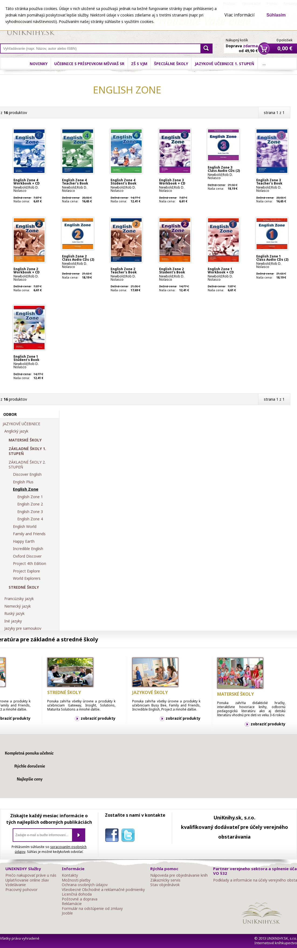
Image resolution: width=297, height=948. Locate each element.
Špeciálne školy (171, 63)
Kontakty (70, 875)
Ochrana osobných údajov (85, 884)
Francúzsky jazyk (19, 598)
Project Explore (26, 571)
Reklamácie (72, 903)
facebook (113, 836)
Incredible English (28, 548)
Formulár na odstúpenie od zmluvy (92, 908)
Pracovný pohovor (21, 889)
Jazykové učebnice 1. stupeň (224, 63)
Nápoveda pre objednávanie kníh (179, 875)
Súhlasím (276, 15)
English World (24, 526)
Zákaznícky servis (165, 880)
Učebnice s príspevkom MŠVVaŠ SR (89, 63)
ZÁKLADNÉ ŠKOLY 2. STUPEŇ (27, 464)
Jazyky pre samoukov (22, 628)
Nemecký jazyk (17, 606)
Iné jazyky (13, 621)
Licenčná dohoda (77, 894)
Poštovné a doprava (79, 899)
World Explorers (26, 578)
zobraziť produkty (98, 718)
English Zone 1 (30, 496)
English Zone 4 (30, 519)
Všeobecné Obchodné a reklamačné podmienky (103, 889)
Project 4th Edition (29, 563)
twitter (129, 836)
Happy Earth (24, 541)
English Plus (23, 482)
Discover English (27, 474)
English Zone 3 (30, 511)
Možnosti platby (76, 880)
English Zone (25, 489)
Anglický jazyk (16, 431)
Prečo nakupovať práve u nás (30, 875)
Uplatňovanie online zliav (27, 880)
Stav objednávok (165, 884)
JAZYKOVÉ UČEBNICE (21, 423)
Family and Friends (29, 533)
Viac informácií (239, 15)
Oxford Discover (27, 556)
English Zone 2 (30, 504)
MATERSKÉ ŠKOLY (25, 440)
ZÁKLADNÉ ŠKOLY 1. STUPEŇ (27, 451)
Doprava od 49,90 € (242, 45)
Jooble (67, 913)
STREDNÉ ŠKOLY (24, 587)
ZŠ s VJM (139, 63)
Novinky (38, 63)
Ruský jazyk (14, 613)
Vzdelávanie (15, 884)
